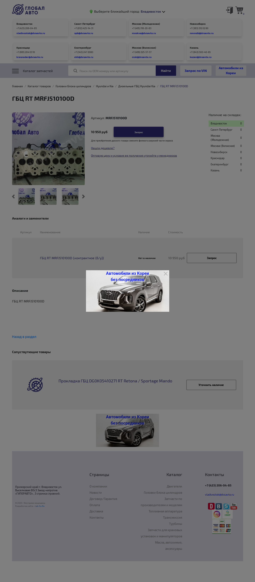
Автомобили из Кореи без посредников (127, 276)
